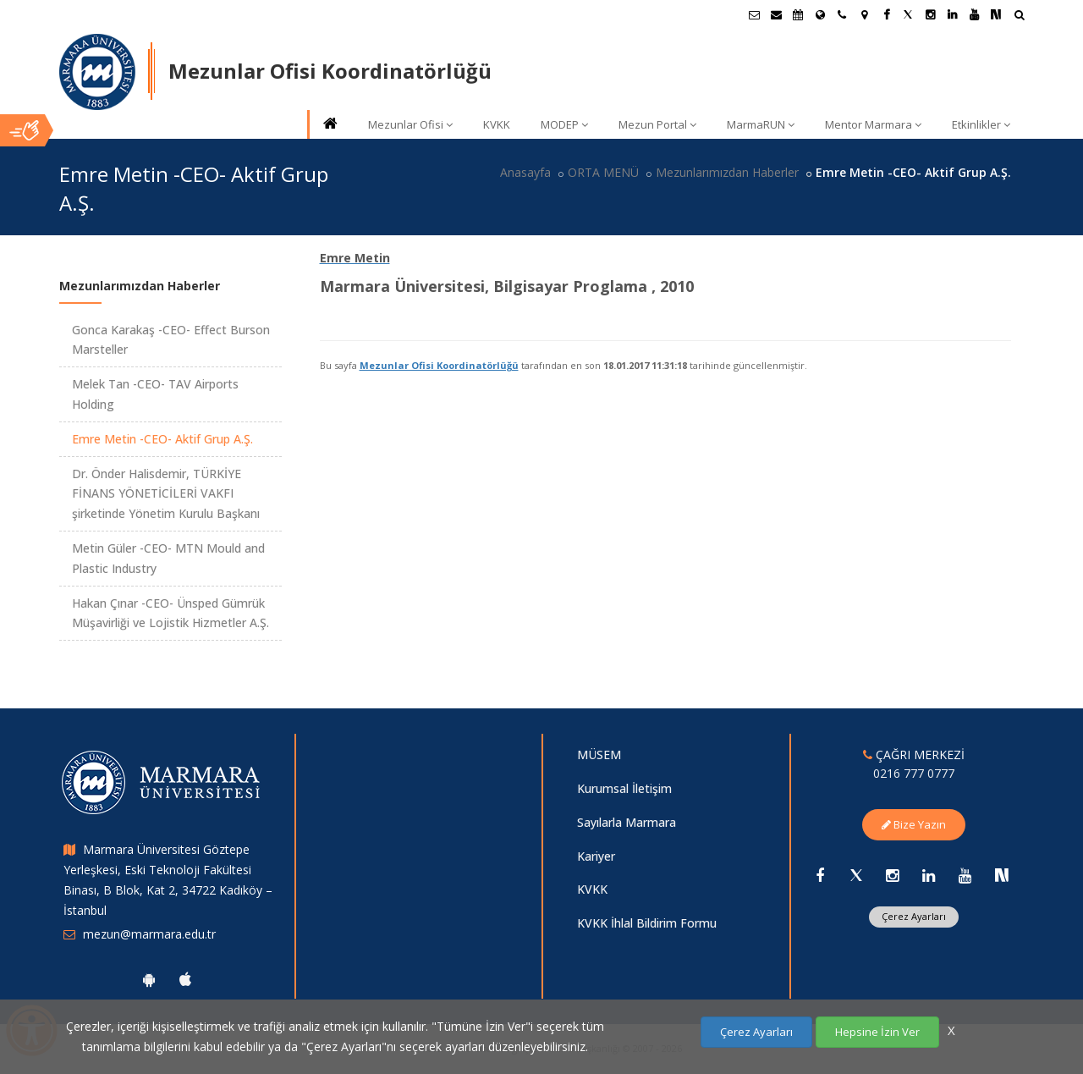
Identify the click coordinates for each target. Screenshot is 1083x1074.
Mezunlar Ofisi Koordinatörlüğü (439, 365)
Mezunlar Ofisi (410, 124)
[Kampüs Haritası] (863, 14)
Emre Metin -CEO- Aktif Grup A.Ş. (162, 439)
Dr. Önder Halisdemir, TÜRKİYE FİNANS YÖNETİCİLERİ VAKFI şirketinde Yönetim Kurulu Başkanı (166, 493)
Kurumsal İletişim (624, 788)
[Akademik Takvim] (797, 14)
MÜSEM (599, 754)
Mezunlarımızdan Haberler (727, 172)
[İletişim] (841, 14)
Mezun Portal (657, 124)
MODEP (564, 124)
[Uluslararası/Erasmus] (819, 14)
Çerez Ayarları (914, 916)
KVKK (496, 124)
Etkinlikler (981, 124)
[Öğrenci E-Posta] (753, 14)
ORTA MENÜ (603, 172)
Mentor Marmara (873, 124)
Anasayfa (525, 172)
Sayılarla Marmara (626, 822)
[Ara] (1019, 16)
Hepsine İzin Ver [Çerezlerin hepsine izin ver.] (877, 1031)
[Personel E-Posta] (775, 14)
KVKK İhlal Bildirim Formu (647, 923)
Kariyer (596, 856)
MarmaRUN (760, 124)
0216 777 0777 (913, 773)
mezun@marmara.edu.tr (149, 934)
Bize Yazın (914, 824)
